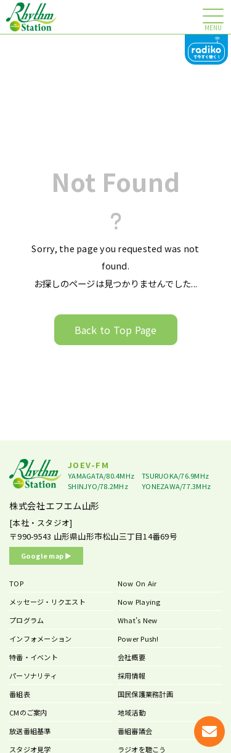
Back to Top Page (116, 329)
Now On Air (137, 583)
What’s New (138, 620)
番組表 (19, 694)
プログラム (26, 620)
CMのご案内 (28, 712)
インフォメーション (40, 638)
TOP (16, 583)
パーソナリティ (33, 675)
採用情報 (131, 675)
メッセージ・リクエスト (47, 601)
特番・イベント (33, 657)
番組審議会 (135, 731)
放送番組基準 (30, 731)
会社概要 (131, 657)
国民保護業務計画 (145, 694)
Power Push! (138, 638)
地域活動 (131, 712)
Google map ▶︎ (46, 555)
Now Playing (139, 601)
